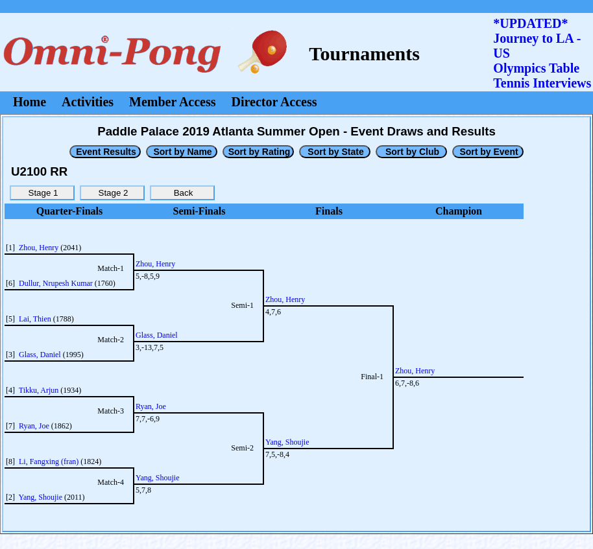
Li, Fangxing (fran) (49, 461)
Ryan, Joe (34, 425)
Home (29, 102)
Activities (88, 102)
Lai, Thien (35, 318)
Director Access (274, 102)
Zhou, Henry (38, 247)
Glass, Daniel (40, 354)
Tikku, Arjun (39, 390)
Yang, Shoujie (40, 497)
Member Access (172, 102)
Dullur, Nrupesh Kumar (56, 283)
